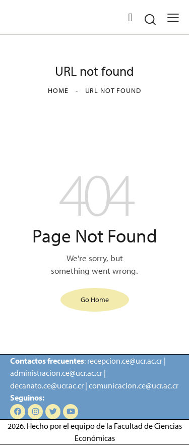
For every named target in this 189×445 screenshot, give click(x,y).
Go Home (95, 299)
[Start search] (150, 19)
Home (58, 90)
